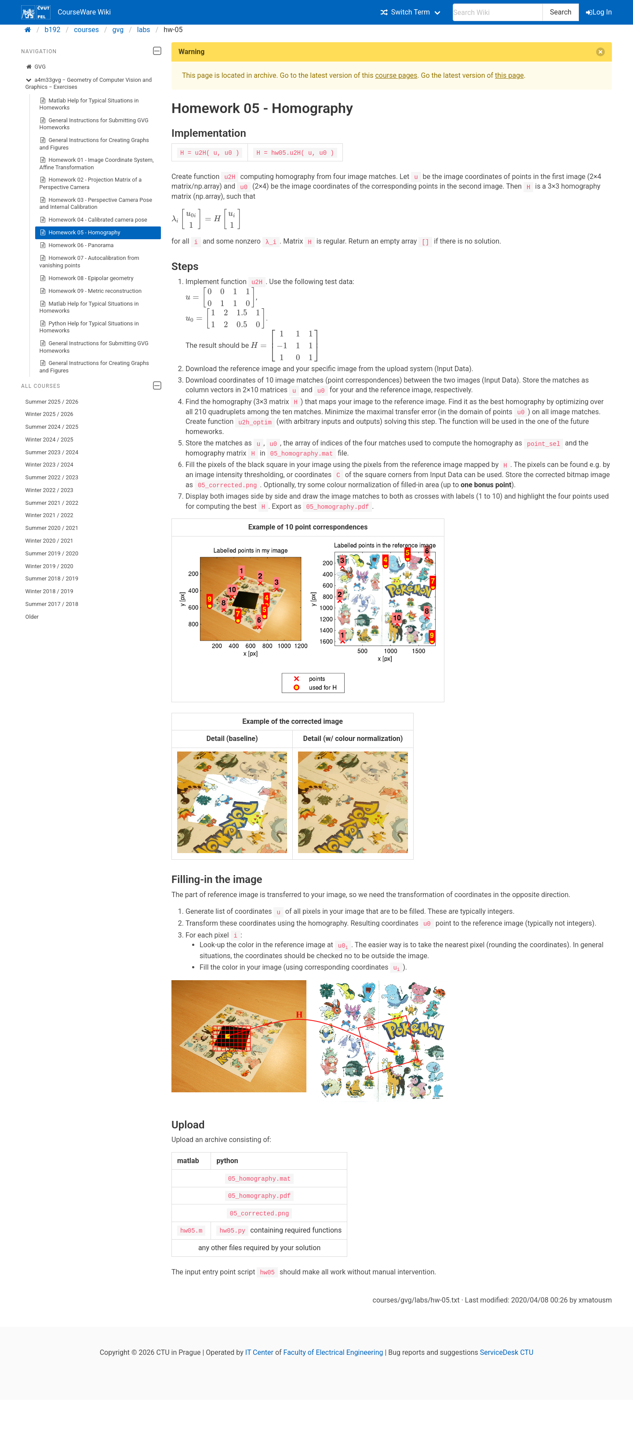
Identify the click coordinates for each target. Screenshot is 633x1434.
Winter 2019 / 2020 (49, 566)
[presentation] (206, 219)
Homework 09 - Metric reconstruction (91, 291)
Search (560, 12)
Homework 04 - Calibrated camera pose (93, 219)
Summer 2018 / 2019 (52, 578)
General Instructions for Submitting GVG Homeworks (94, 124)
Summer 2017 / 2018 (52, 604)
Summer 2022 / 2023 (52, 477)
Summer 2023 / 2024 (52, 452)
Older (32, 616)
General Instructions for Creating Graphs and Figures (94, 143)
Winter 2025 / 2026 (49, 414)
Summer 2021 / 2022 (52, 503)
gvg (118, 30)
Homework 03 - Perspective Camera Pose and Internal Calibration (96, 203)
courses (86, 30)
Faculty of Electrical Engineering (333, 1349)
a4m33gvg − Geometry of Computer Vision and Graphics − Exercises (88, 83)
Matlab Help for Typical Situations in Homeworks (89, 104)
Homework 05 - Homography (80, 232)
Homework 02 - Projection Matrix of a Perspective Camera (91, 183)
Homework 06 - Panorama (77, 245)
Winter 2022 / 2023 (49, 490)
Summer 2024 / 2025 (52, 426)
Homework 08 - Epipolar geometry (87, 278)
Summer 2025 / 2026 (52, 401)
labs (143, 30)
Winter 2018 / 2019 (49, 591)
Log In (599, 12)
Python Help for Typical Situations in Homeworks (89, 327)
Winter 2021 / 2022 (49, 515)
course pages (396, 75)
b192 (53, 30)
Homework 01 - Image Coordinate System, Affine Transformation (97, 163)
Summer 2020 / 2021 (52, 528)
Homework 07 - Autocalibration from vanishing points (89, 261)
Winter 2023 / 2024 (49, 464)
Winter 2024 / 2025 (49, 439)
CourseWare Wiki (66, 12)
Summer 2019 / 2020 (52, 553)
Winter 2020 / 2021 (49, 540)
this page (509, 75)
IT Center (259, 1349)
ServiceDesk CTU (506, 1349)
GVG (35, 66)
